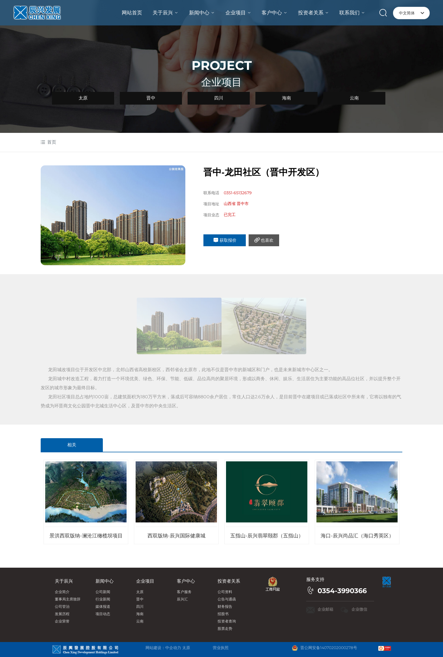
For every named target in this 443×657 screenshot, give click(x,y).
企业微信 (359, 609)
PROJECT (222, 65)
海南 (286, 98)
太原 (83, 98)
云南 (354, 98)
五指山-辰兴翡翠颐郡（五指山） (266, 536)
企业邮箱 (326, 609)
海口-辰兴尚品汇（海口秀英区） (357, 536)
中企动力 (173, 647)
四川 (218, 98)
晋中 (150, 98)
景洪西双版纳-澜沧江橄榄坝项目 (86, 536)
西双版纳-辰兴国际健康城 (176, 536)
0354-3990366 (342, 591)
